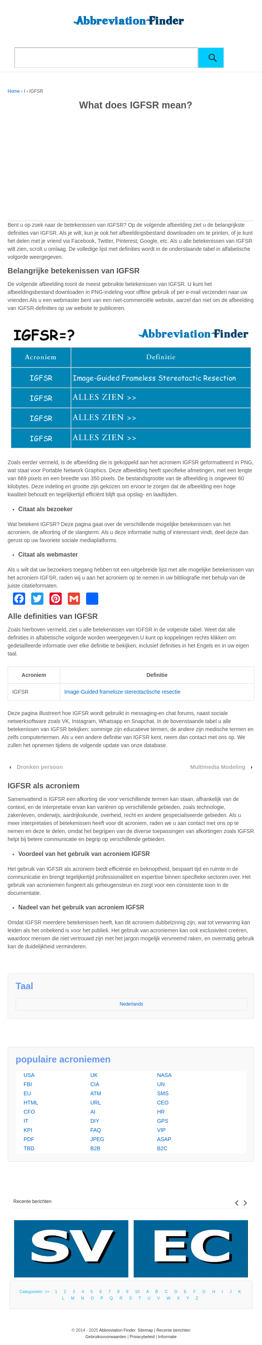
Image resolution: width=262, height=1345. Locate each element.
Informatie (167, 1336)
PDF (29, 1139)
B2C (162, 1148)
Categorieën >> (35, 1291)
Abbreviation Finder (117, 1330)
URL (95, 1103)
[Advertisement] (131, 167)
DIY (94, 1121)
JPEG (97, 1139)
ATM (95, 1093)
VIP (161, 1130)
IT (26, 1121)
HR (161, 1112)
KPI (28, 1130)
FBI (28, 1084)
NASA (164, 1075)
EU (27, 1093)
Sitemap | (146, 1330)
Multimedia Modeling (217, 767)
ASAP (164, 1139)
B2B (95, 1148)
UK (93, 1075)
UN (161, 1084)
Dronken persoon (40, 767)
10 (137, 1291)
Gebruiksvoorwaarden (105, 1336)
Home (14, 91)
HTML (31, 1103)
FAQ (95, 1130)
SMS (162, 1093)
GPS (162, 1121)
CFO (29, 1112)
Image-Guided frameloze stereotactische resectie (122, 692)
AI (92, 1112)
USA (29, 1075)
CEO (162, 1103)
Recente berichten (32, 1201)
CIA (94, 1084)
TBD (29, 1148)
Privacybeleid (142, 1336)
